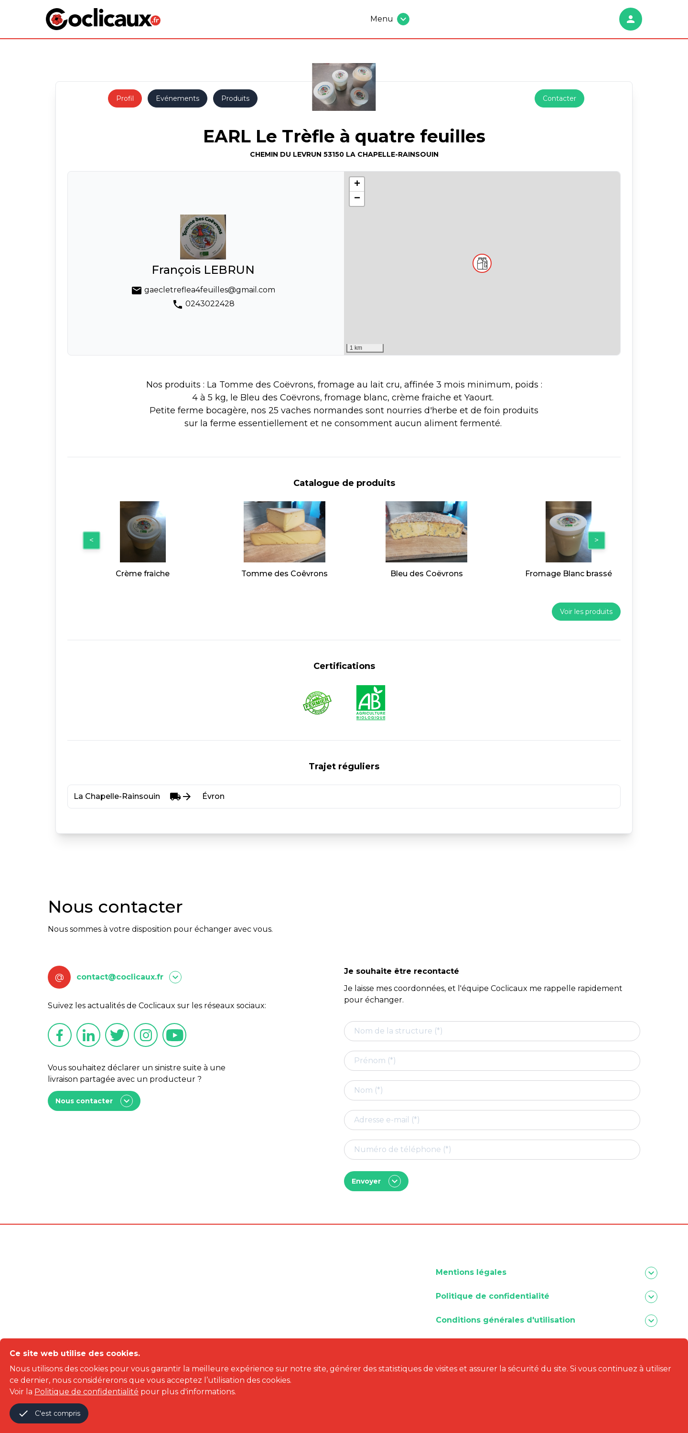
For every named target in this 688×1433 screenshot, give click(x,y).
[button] (482, 263)
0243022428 (210, 303)
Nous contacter (94, 1101)
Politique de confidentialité (86, 1391)
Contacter (559, 98)
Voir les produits (586, 611)
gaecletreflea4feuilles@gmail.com (209, 289)
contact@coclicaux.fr (119, 976)
